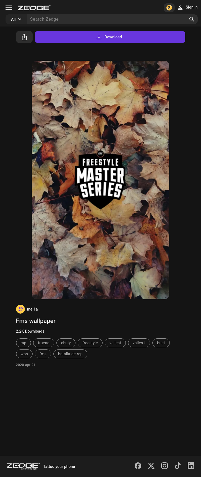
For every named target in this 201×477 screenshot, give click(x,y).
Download (109, 37)
